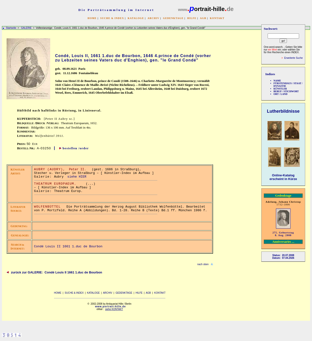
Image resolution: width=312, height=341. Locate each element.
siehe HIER (76, 177)
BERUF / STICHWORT (286, 91)
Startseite (11, 28)
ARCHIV (153, 18)
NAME (277, 80)
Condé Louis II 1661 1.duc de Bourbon (68, 246)
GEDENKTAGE (173, 18)
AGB (203, 18)
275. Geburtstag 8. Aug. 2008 (283, 234)
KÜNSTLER (280, 88)
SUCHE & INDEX (112, 18)
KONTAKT (217, 18)
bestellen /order (76, 148)
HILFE (191, 18)
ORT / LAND (280, 94)
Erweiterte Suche (293, 58)
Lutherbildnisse (283, 111)
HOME (92, 18)
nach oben (203, 264)
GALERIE (26, 28)
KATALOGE (136, 18)
